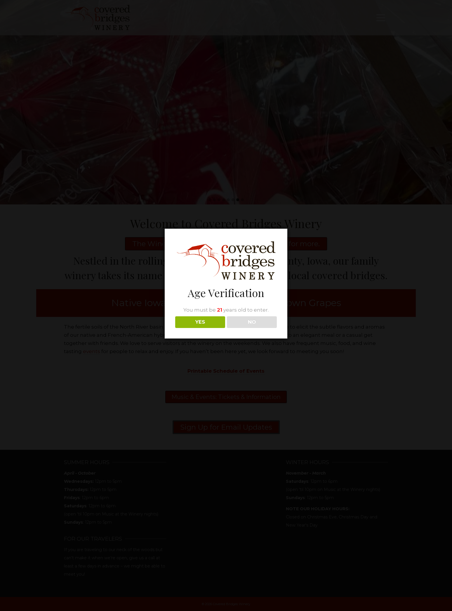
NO (252, 322)
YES (200, 322)
